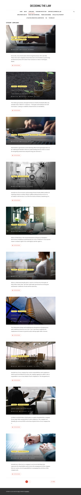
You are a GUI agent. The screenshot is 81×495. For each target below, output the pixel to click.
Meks (19, 491)
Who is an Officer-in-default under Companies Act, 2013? (28, 363)
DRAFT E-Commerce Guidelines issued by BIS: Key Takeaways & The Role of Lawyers (30, 90)
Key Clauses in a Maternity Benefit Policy (27, 272)
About (25, 11)
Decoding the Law (40, 5)
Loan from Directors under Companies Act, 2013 (28, 455)
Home (21, 11)
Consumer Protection (41, 11)
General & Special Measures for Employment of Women (28, 318)
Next (52, 484)
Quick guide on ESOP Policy (27, 410)
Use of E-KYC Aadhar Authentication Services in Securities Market (28, 180)
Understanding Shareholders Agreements (29, 137)
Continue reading (17, 65)
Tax (46, 18)
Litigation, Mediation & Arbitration (35, 18)
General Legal (44, 131)
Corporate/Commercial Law (54, 11)
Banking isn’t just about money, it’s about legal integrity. (30, 44)
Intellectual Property (58, 14)
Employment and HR (22, 14)
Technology (52, 18)
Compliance (31, 11)
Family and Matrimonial (34, 14)
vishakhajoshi (25, 49)
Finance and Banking (46, 14)
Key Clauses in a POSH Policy (28, 229)
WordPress (27, 491)
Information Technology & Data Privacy (19, 39)
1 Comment (38, 96)
